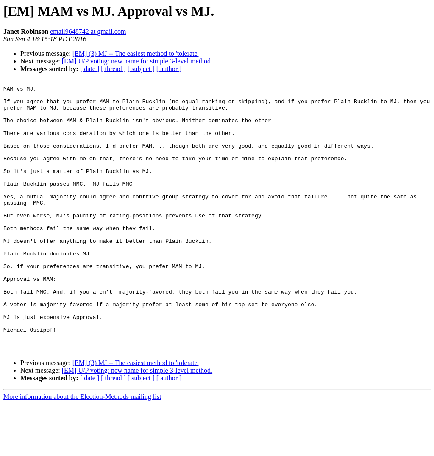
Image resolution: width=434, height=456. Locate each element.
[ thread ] (113, 68)
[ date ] (89, 68)
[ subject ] (141, 68)
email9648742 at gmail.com (88, 31)
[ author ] (169, 68)
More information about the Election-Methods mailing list (82, 448)
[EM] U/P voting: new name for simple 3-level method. (137, 61)
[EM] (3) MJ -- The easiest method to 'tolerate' (135, 53)
